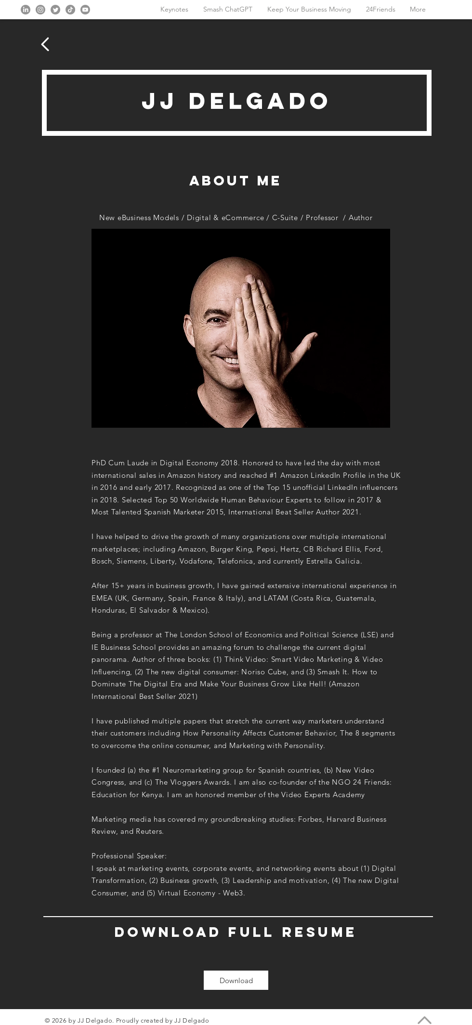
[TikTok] (70, 9)
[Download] (236, 980)
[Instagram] (40, 9)
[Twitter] (55, 9)
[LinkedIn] (25, 9)
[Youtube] (85, 9)
